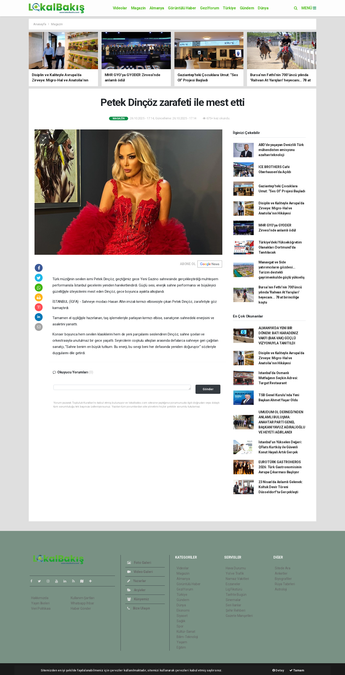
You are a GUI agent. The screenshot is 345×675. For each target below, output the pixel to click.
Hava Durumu (236, 568)
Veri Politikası (41, 608)
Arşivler (136, 590)
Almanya (157, 8)
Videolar (120, 8)
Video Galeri (140, 572)
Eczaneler (233, 584)
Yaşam (182, 642)
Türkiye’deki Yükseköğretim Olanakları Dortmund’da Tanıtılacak (280, 247)
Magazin (138, 8)
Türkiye (229, 8)
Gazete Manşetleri (239, 616)
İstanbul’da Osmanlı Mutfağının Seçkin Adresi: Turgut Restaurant (278, 378)
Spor (180, 626)
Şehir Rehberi (235, 610)
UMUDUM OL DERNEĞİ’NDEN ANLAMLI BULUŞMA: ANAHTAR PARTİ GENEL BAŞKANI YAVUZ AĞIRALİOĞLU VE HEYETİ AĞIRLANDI (282, 422)
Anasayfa (40, 24)
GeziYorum (209, 8)
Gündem (247, 8)
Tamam (296, 670)
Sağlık (181, 621)
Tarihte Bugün (236, 594)
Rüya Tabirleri (285, 584)
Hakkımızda (39, 598)
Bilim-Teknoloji (187, 637)
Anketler (281, 573)
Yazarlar (136, 581)
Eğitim (181, 647)
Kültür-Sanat (186, 631)
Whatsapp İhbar (82, 603)
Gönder (208, 389)
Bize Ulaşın (138, 608)
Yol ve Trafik (235, 573)
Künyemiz (138, 599)
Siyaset (182, 616)
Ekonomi (183, 610)
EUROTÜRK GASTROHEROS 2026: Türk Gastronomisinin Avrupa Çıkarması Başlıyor (280, 467)
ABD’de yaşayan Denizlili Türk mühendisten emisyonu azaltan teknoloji (281, 150)
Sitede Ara (282, 568)
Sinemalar (233, 600)
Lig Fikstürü (234, 589)
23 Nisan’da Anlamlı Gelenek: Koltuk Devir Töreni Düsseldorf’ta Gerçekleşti (281, 487)
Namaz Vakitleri (237, 579)
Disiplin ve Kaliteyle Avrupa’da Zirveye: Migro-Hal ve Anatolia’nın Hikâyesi (281, 208)
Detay (278, 670)
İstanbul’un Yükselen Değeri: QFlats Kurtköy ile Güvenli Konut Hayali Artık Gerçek (280, 447)
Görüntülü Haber (182, 8)
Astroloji (281, 589)
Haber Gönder (81, 608)
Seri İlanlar (233, 605)
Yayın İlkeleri (40, 603)
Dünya (263, 8)
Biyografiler (283, 579)
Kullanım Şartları (82, 598)
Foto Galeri (139, 563)
